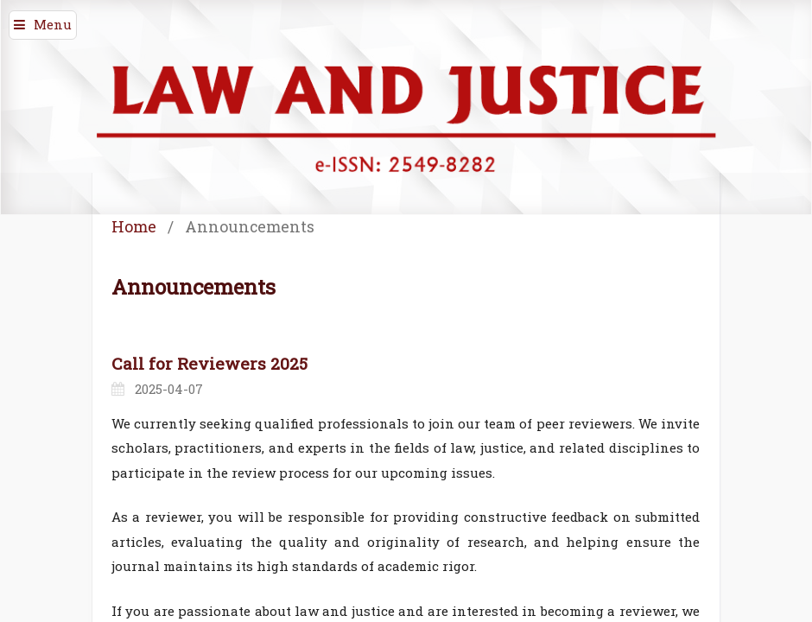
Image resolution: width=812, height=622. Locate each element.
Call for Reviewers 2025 (209, 363)
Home (133, 226)
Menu (53, 24)
